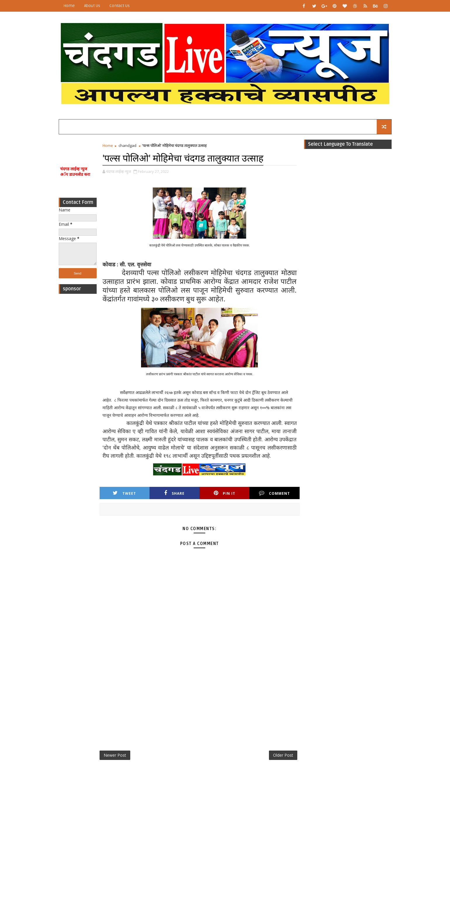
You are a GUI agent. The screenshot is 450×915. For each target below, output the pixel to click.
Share (174, 493)
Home (69, 5)
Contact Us (120, 5)
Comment (274, 493)
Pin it (224, 493)
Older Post (283, 755)
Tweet (124, 493)
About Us (92, 5)
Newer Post (115, 755)
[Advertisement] (77, 384)
